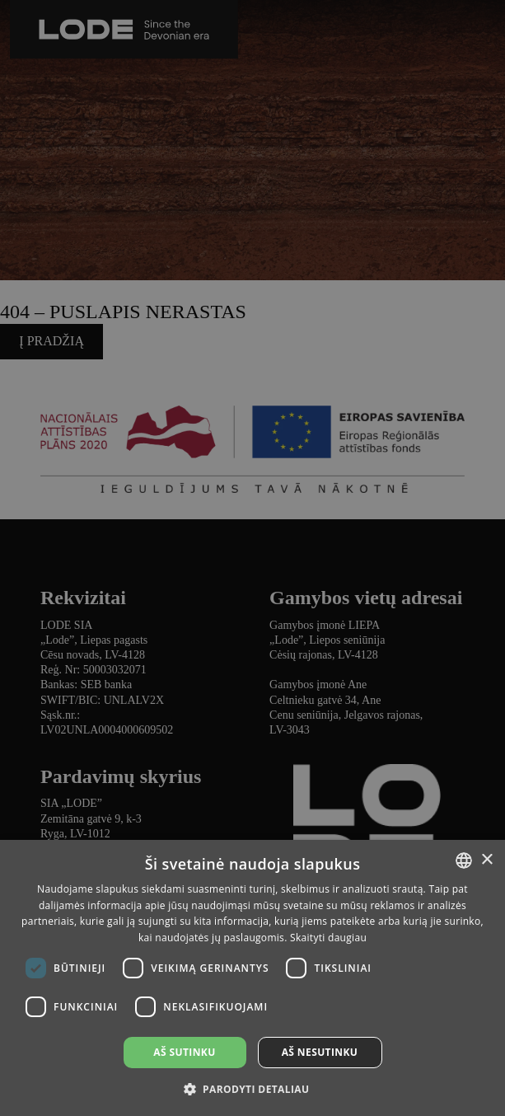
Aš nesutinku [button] (320, 1052)
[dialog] (252, 558)
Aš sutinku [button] (184, 1052)
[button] (253, 1088)
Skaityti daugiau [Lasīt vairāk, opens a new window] (328, 938)
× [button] (486, 860)
